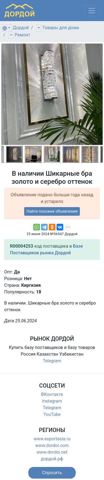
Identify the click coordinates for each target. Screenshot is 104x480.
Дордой (21, 27)
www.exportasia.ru (52, 438)
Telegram (52, 360)
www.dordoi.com (52, 445)
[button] (52, 473)
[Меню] (92, 10)
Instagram (52, 401)
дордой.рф (52, 458)
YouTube (51, 414)
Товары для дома (60, 27)
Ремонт (22, 34)
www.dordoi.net (52, 452)
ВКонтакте (52, 394)
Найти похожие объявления (52, 211)
